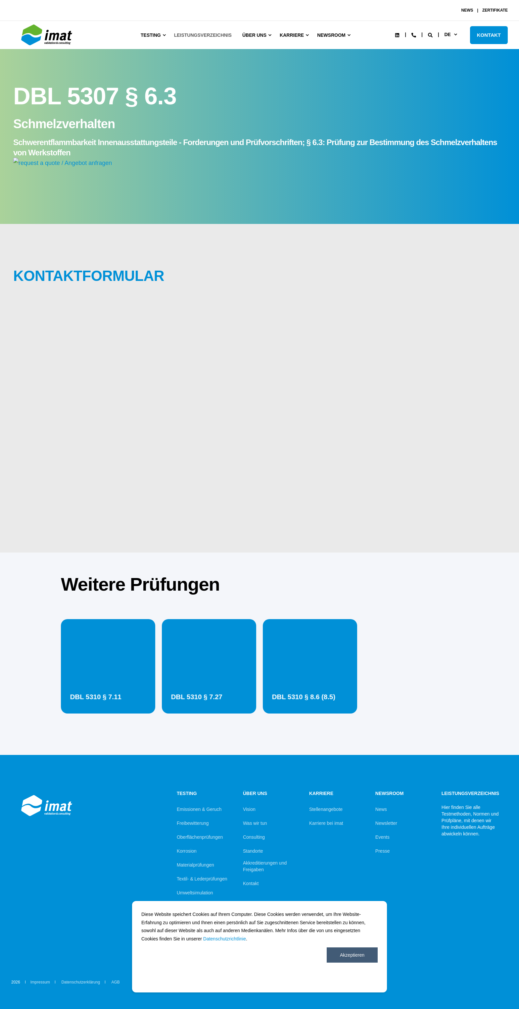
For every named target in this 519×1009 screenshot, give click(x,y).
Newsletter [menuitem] (386, 823)
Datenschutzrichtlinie (224, 938)
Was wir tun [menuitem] (255, 823)
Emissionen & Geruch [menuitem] (199, 809)
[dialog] (259, 946)
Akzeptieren (352, 955)
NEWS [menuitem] (467, 10)
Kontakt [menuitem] (251, 883)
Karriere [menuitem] (292, 35)
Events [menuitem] (382, 837)
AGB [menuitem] (115, 982)
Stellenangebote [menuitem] (326, 809)
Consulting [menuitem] (254, 837)
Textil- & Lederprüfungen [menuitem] (202, 878)
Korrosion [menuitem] (187, 851)
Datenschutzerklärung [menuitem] (80, 982)
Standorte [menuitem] (253, 851)
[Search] (431, 34)
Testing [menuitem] (151, 35)
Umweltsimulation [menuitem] (195, 892)
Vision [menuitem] (249, 809)
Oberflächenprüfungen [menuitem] (200, 837)
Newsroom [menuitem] (331, 35)
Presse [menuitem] (382, 851)
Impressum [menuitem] (40, 982)
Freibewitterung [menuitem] (193, 823)
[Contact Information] (413, 34)
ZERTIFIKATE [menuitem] (495, 10)
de (447, 34)
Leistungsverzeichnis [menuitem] (203, 35)
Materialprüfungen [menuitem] (195, 865)
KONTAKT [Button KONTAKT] (489, 35)
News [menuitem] (381, 809)
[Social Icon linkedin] (397, 35)
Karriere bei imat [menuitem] (326, 823)
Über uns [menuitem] (254, 35)
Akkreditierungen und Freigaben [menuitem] (265, 866)
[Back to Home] (47, 45)
